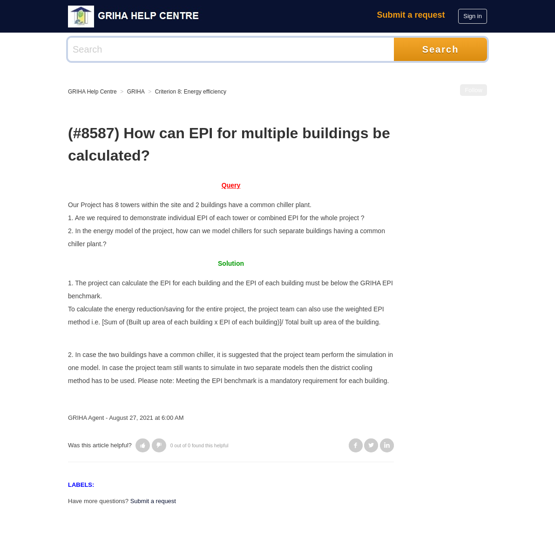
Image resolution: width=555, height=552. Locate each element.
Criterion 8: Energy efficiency (190, 91)
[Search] (231, 49)
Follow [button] (473, 90)
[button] (142, 445)
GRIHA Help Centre (92, 91)
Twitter (371, 445)
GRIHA (136, 91)
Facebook (356, 445)
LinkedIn (387, 445)
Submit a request (411, 15)
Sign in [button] (472, 16)
